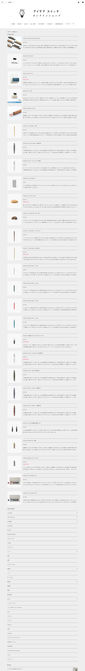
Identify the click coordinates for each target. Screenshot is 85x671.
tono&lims (9, 513)
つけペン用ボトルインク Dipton (14, 607)
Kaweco (9, 530)
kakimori (9, 624)
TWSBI (9, 543)
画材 (8, 556)
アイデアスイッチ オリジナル (13, 637)
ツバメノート (10, 659)
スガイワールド (10, 538)
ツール (8, 573)
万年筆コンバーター (11, 642)
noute (8, 599)
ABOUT (20, 24)
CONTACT (50, 24)
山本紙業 (9, 521)
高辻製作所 (10, 646)
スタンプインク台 (11, 564)
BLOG (25, 24)
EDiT (8, 611)
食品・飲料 (9, 594)
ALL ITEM (32, 24)
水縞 (8, 629)
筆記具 (8, 581)
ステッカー (9, 616)
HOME (13, 24)
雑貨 (8, 560)
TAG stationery (11, 517)
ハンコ (8, 551)
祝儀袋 (8, 586)
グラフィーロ (10, 547)
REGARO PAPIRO (11, 534)
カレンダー (9, 620)
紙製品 (8, 568)
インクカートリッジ (11, 603)
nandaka (9, 633)
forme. (9, 654)
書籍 (8, 590)
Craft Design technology (13, 650)
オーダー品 (9, 577)
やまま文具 (9, 525)
